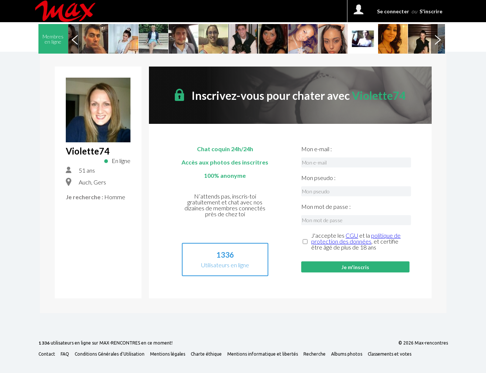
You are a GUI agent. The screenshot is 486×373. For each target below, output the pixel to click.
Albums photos (346, 354)
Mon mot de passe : (326, 207)
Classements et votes (389, 354)
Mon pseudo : (318, 178)
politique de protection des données (356, 238)
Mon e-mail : (316, 149)
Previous (75, 39)
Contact (46, 354)
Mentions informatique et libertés (262, 354)
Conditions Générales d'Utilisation (110, 354)
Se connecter (393, 11)
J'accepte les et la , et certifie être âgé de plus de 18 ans (356, 241)
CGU (352, 235)
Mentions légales (167, 354)
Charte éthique (206, 354)
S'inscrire (430, 11)
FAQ (65, 354)
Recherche (314, 354)
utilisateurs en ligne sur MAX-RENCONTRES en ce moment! (105, 343)
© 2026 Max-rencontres (423, 343)
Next (438, 39)
